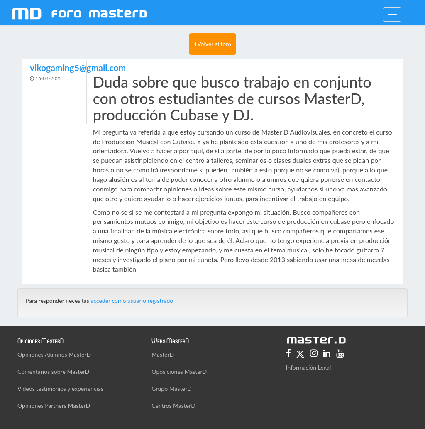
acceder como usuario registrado (131, 300)
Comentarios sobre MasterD (53, 371)
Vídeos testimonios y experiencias (60, 388)
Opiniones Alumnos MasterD (54, 354)
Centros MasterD (173, 405)
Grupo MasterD (171, 388)
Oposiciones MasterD (179, 371)
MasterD (162, 354)
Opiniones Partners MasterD (53, 405)
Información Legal (308, 367)
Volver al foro (212, 43)
